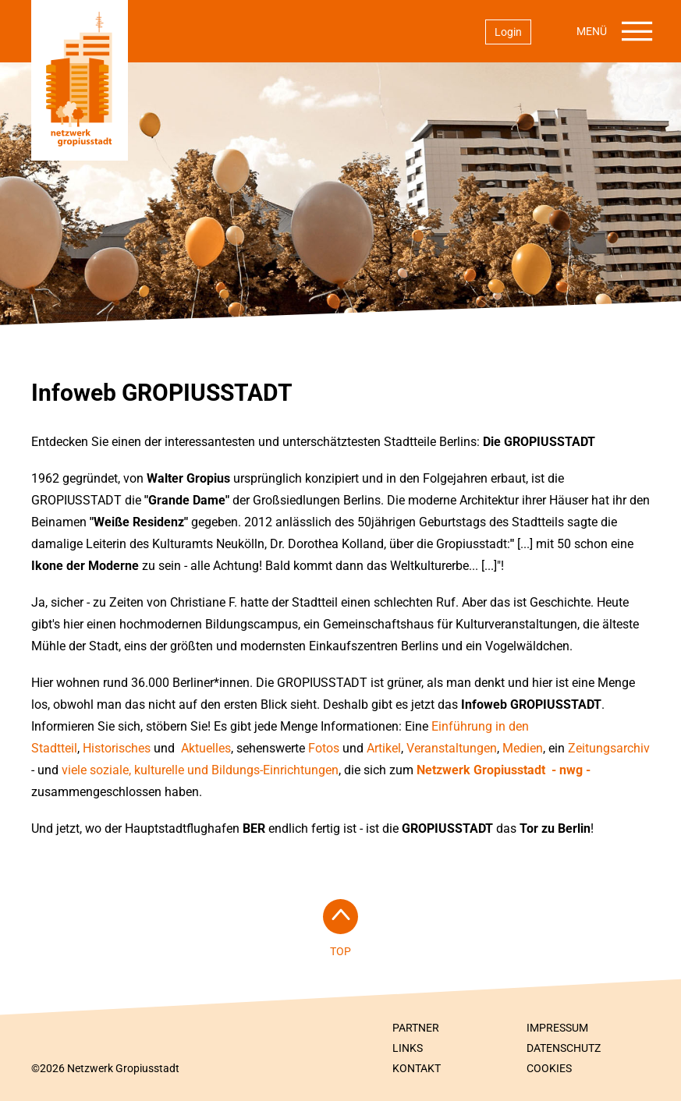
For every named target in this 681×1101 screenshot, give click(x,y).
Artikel (384, 748)
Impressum (557, 1027)
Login (508, 32)
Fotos (323, 748)
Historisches (117, 748)
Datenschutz (564, 1048)
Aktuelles (204, 748)
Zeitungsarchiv (609, 748)
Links (407, 1048)
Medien (522, 748)
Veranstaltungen (451, 748)
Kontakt (416, 1068)
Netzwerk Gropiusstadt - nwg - (504, 770)
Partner (415, 1027)
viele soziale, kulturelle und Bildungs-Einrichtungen (200, 770)
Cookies (549, 1068)
